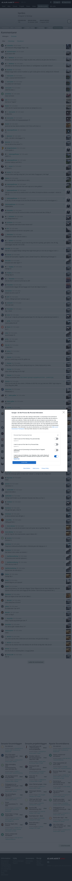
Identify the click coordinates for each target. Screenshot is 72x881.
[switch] (56, 439)
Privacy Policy (45, 468)
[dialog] (36, 440)
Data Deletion (26, 468)
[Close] (64, 412)
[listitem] (36, 435)
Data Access (36, 468)
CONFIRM (24, 462)
